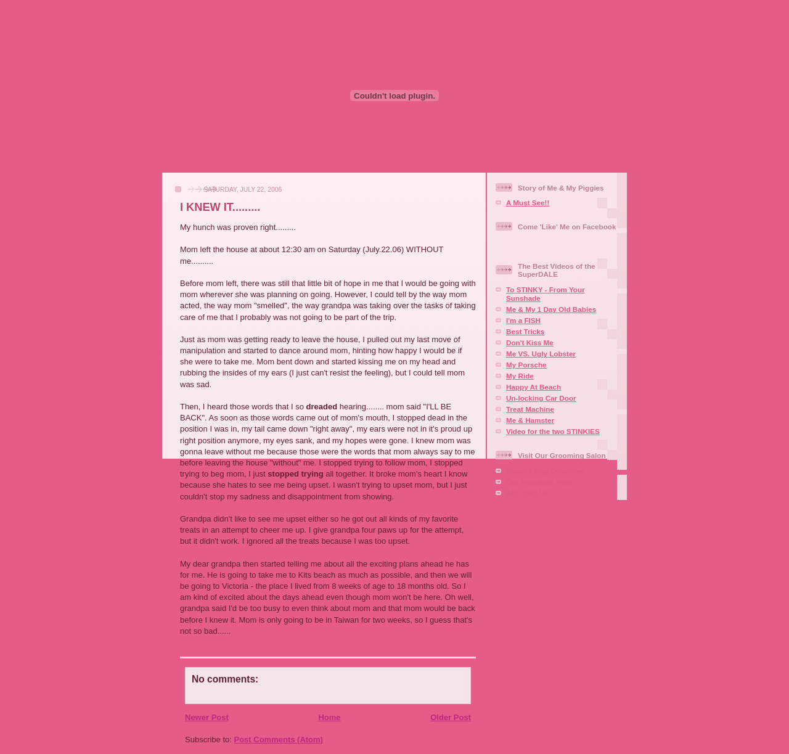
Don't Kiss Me (530, 342)
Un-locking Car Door (541, 398)
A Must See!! (527, 203)
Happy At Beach (533, 387)
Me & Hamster (530, 420)
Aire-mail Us (527, 493)
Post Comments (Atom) (278, 739)
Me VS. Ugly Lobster (541, 354)
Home (329, 717)
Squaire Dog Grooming (545, 471)
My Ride (520, 376)
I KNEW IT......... (220, 207)
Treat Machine (530, 409)
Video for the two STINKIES (553, 431)
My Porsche (526, 365)
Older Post (450, 717)
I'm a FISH (523, 320)
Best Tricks (525, 331)
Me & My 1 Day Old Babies (551, 309)
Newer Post (207, 717)
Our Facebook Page (540, 482)
